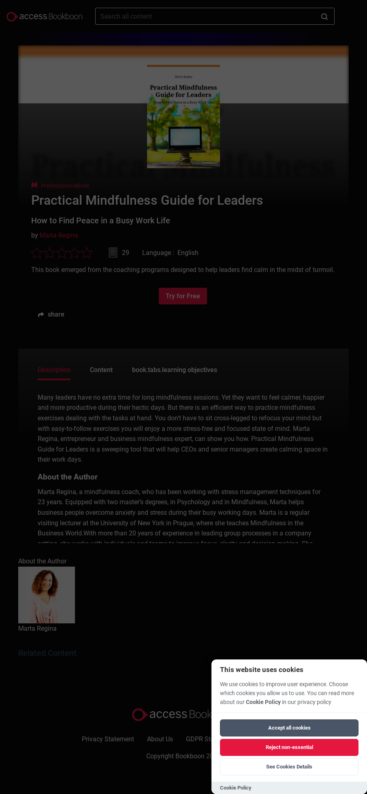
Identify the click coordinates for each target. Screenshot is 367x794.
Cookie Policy (263, 702)
